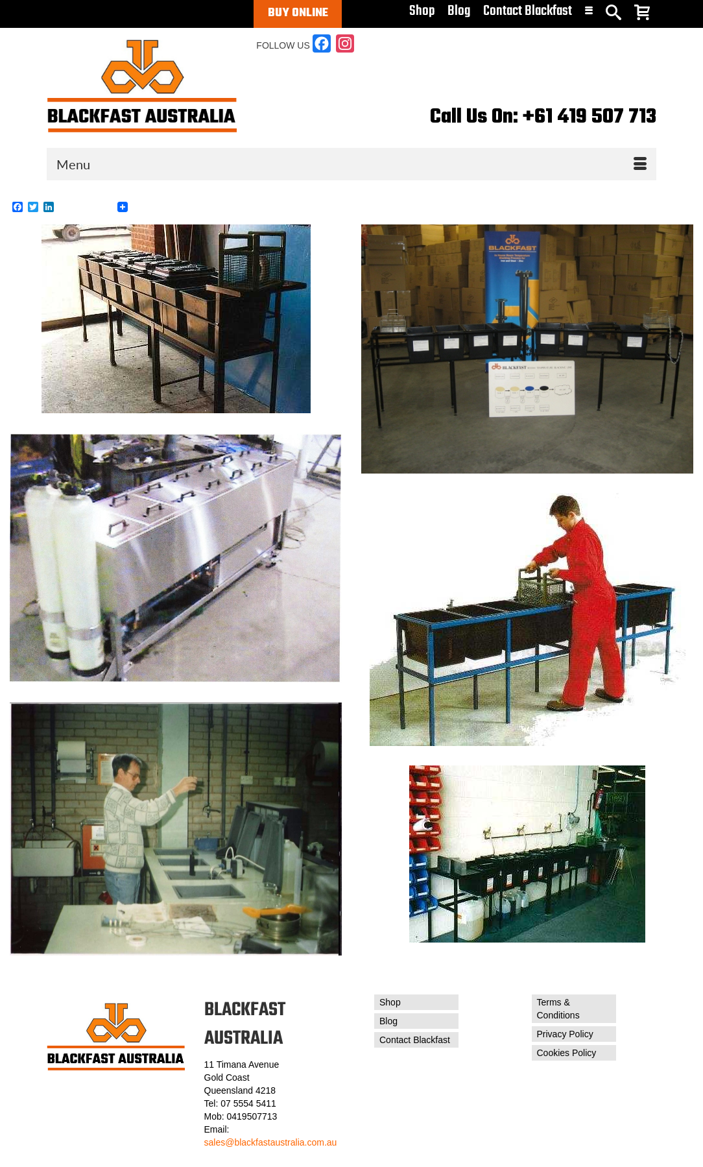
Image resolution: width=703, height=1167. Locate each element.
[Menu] (351, 164)
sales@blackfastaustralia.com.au (270, 1142)
